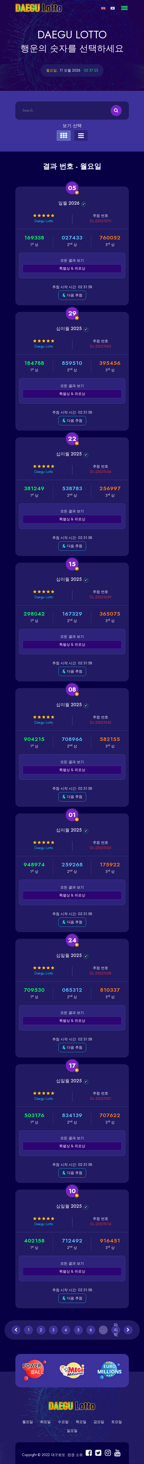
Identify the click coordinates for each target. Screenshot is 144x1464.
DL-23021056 (100, 471)
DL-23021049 (100, 597)
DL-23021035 (100, 847)
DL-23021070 (100, 221)
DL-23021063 (100, 346)
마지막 (116, 1330)
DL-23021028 (100, 973)
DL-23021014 (100, 1224)
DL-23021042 (100, 722)
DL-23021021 (100, 1098)
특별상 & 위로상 (72, 268)
